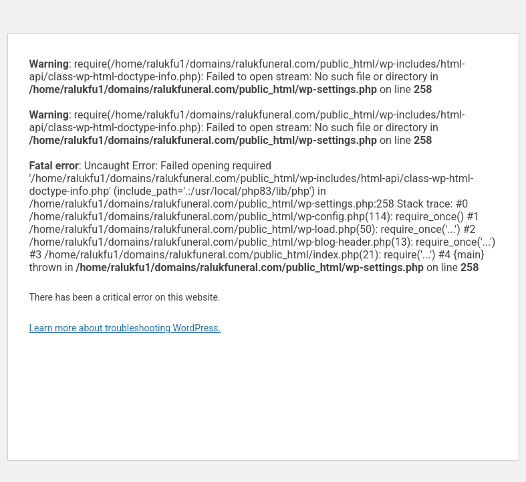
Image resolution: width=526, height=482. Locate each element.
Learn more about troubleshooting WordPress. (125, 328)
